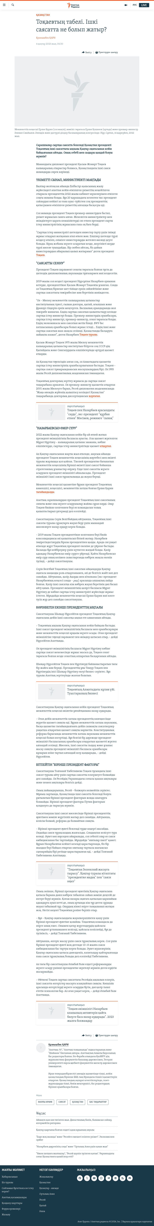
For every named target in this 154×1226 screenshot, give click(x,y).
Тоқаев (40, 255)
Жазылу (6, 1214)
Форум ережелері (11, 1209)
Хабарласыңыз (10, 1177)
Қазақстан (45, 1182)
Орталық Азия (47, 1194)
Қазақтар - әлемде (49, 1188)
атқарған (105, 446)
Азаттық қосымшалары (14, 1197)
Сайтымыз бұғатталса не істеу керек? (18, 1190)
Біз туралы (7, 1182)
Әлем (42, 1211)
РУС (135, 5)
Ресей (42, 1200)
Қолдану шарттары (12, 1203)
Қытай (42, 1205)
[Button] (87, 52)
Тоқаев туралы (88, 334)
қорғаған (94, 396)
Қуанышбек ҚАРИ (45, 38)
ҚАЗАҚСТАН (43, 15)
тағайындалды (45, 492)
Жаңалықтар (46, 1177)
